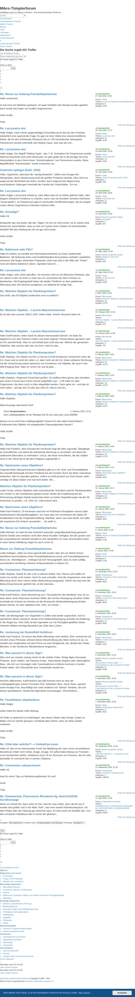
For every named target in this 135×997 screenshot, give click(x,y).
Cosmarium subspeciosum (113, 773)
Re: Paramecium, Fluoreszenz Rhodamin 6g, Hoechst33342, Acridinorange (39, 798)
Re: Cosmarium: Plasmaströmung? (23, 569)
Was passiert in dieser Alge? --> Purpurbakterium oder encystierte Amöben (112, 664)
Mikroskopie (107, 296)
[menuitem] (10, 21)
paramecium (104, 94)
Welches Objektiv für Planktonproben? (117, 299)
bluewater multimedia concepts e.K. (39, 981)
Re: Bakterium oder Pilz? (16, 249)
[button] (0, 62)
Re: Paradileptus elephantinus (20, 699)
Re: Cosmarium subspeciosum (20, 765)
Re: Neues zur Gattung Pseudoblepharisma (28, 94)
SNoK (6, 411)
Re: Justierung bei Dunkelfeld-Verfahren (26, 632)
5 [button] (0, 82)
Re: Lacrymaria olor (13, 128)
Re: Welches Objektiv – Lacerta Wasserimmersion (32, 310)
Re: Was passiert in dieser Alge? (21, 653)
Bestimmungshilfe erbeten (112, 217)
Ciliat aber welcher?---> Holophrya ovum (111, 754)
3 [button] (0, 77)
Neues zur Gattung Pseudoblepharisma (118, 102)
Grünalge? (106, 219)
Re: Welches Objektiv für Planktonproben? (28, 291)
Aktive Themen (6, 46)
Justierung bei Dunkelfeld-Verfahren (116, 640)
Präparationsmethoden (111, 802)
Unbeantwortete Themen (10, 44)
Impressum (4, 978)
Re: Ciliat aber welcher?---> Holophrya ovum (29, 744)
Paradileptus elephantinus (112, 707)
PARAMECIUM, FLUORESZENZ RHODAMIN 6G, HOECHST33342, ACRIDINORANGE (114, 807)
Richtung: (75, 823)
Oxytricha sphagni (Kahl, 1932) (114, 178)
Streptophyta (107, 575)
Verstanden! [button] (122, 993)
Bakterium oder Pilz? (110, 257)
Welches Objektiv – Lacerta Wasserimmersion (114, 320)
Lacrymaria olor (108, 136)
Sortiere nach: (44, 823)
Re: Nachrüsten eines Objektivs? (21, 465)
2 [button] (0, 74)
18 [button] (1, 88)
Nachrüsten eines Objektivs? (114, 473)
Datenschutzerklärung (19, 978)
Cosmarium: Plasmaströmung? (114, 577)
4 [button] (0, 80)
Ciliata (104, 99)
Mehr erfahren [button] (84, 993)
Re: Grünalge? (9, 211)
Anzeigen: (12, 823)
